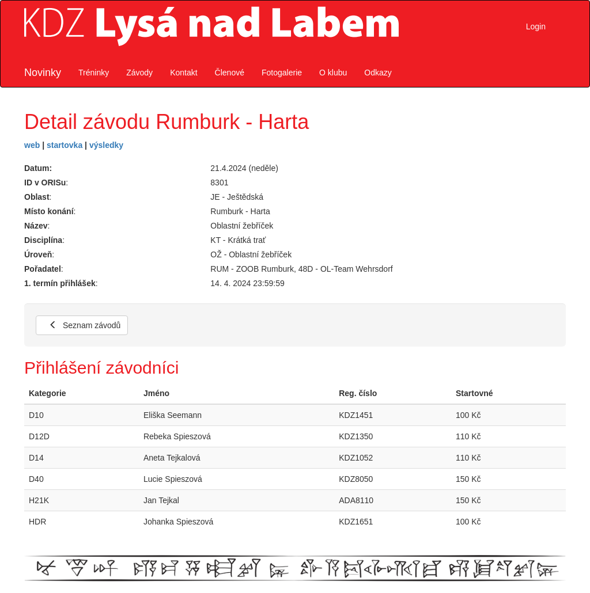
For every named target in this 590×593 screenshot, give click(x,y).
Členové (229, 72)
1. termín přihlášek (60, 283)
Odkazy (377, 72)
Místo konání (49, 211)
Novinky (42, 72)
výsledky (106, 145)
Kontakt (183, 72)
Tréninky (93, 72)
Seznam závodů (84, 325)
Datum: (38, 168)
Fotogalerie (282, 72)
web (32, 145)
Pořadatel (42, 268)
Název (35, 225)
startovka (64, 145)
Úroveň (38, 254)
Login (536, 26)
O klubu (333, 72)
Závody (139, 72)
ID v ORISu (45, 182)
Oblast (37, 197)
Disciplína (43, 240)
